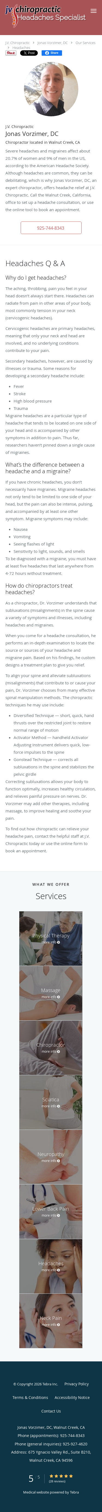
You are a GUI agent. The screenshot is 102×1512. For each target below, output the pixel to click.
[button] (94, 11)
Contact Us (51, 1411)
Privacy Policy (76, 1383)
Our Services (85, 42)
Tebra (74, 1492)
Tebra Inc (49, 1384)
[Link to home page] (42, 15)
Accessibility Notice (72, 1397)
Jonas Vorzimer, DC (53, 42)
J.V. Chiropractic (17, 42)
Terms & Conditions (30, 1397)
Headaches (21, 47)
